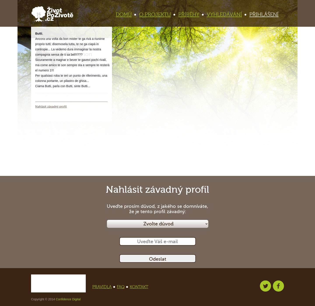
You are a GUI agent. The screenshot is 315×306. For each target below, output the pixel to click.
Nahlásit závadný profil (51, 106)
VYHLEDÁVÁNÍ (226, 15)
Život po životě (52, 14)
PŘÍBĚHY (190, 15)
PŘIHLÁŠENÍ (263, 15)
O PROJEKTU (157, 15)
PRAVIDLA (103, 287)
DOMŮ (125, 15)
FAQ (122, 287)
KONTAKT (139, 287)
